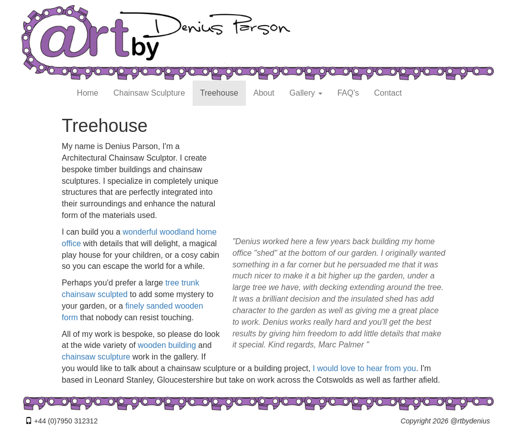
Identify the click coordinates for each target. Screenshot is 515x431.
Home (88, 93)
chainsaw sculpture (96, 356)
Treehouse (219, 93)
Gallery (306, 93)
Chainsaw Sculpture (149, 93)
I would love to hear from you (364, 368)
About (264, 93)
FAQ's (348, 93)
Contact (388, 93)
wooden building (167, 345)
